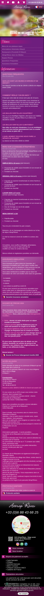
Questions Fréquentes (10, 61)
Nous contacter (17, 548)
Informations (8, 69)
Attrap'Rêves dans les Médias (12, 55)
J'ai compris (23, 593)
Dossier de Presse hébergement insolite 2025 (22, 355)
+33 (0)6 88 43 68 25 (35, 2)
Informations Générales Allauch (13, 49)
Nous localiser (17, 551)
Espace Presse (7, 58)
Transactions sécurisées (14, 574)
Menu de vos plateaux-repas (12, 46)
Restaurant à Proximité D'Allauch (14, 52)
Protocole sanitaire (13, 493)
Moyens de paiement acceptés (17, 556)
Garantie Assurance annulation (17, 297)
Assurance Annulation (10, 64)
